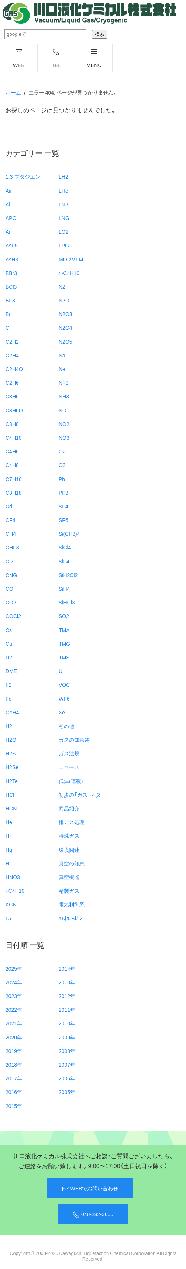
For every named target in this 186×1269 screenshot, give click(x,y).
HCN (11, 808)
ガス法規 (69, 753)
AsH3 (12, 259)
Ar (8, 231)
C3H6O (14, 410)
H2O (11, 739)
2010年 (67, 1023)
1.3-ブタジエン (23, 176)
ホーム (13, 92)
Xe (62, 712)
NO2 (64, 424)
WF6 (64, 698)
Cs (9, 630)
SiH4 (64, 588)
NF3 (63, 382)
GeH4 (12, 712)
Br (8, 314)
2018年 (14, 1064)
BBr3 (11, 273)
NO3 (64, 437)
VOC (64, 684)
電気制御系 (72, 904)
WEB (19, 58)
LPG (64, 245)
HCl (10, 794)
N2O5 (65, 341)
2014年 (67, 968)
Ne (62, 369)
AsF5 (12, 245)
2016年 (14, 1091)
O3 (62, 465)
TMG (64, 643)
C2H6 (12, 382)
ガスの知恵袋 (74, 739)
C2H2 (12, 341)
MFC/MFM (71, 259)
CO (9, 588)
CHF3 (12, 547)
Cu (9, 643)
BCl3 (11, 286)
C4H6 (12, 451)
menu (93, 58)
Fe (8, 698)
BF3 (10, 300)
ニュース (69, 767)
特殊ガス (69, 835)
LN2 (63, 204)
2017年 (14, 1078)
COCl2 (13, 616)
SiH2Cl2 (68, 575)
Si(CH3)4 (69, 533)
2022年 (14, 1009)
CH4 (11, 533)
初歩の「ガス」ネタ (80, 794)
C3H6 (12, 396)
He (9, 822)
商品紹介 (69, 808)
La (8, 918)
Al (8, 204)
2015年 (14, 1105)
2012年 (67, 995)
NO (62, 410)
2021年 (14, 1023)
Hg (9, 849)
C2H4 (12, 355)
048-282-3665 (93, 1214)
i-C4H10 (15, 890)
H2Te (12, 781)
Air (9, 190)
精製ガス (69, 890)
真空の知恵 (72, 863)
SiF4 (64, 561)
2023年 (14, 995)
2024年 (14, 982)
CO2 (11, 602)
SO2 (64, 616)
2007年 (67, 1064)
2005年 (67, 1091)
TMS (64, 657)
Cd (9, 506)
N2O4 (65, 327)
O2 (62, 451)
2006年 (67, 1078)
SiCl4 (65, 547)
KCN (11, 904)
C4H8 (12, 465)
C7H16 (14, 479)
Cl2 (9, 561)
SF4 (63, 506)
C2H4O (14, 369)
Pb (62, 479)
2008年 (67, 1050)
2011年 (67, 1009)
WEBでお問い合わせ (90, 1188)
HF (9, 835)
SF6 (63, 520)
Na (62, 355)
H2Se (12, 767)
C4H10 (14, 437)
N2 (62, 286)
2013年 (67, 982)
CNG (11, 575)
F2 (8, 684)
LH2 (63, 176)
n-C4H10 (69, 273)
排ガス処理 (72, 822)
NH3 (64, 396)
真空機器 (69, 877)
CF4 (10, 520)
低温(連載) (71, 781)
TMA (64, 630)
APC (11, 218)
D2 (9, 657)
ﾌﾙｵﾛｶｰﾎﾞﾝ (70, 918)
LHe (63, 190)
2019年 (14, 1050)
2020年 (14, 1037)
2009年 (67, 1037)
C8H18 (14, 492)
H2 (9, 726)
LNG (64, 218)
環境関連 (69, 849)
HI (8, 863)
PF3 (63, 492)
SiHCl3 (67, 602)
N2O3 (65, 314)
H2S (11, 753)
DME (11, 671)
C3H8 (12, 424)
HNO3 (13, 877)
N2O (64, 300)
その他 (66, 726)
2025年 (14, 968)
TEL (56, 58)
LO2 (63, 231)
